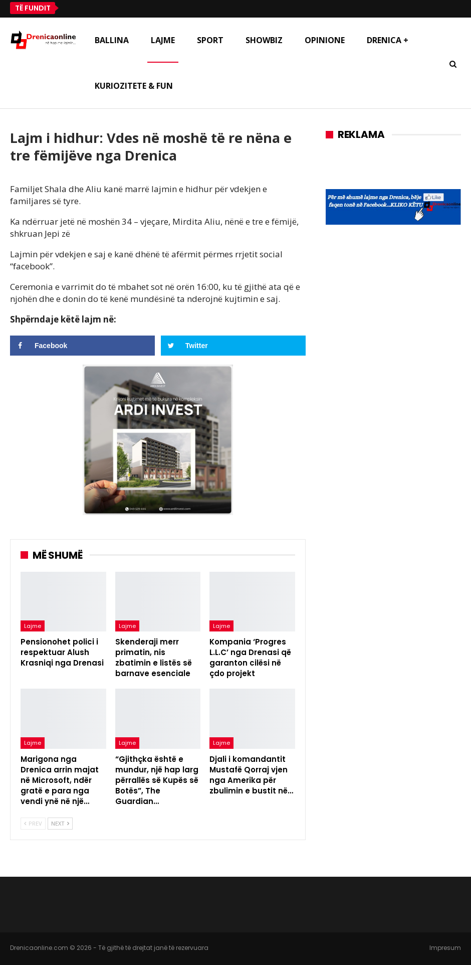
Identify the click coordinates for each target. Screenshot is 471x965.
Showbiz (264, 40)
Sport (210, 40)
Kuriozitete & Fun (134, 85)
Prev (33, 823)
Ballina (112, 40)
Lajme (163, 40)
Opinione (325, 40)
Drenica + (387, 40)
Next (60, 823)
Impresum (445, 947)
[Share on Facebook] (82, 346)
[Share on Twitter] (233, 346)
